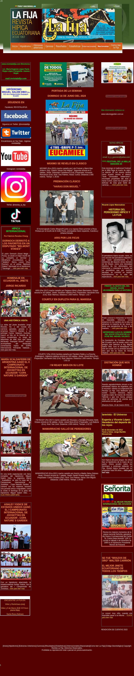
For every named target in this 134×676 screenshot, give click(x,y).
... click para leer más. (16, 349)
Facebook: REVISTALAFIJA (16, 107)
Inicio (5, 646)
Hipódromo (13, 646)
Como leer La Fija (97, 646)
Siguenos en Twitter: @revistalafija (16, 124)
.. (16, 589)
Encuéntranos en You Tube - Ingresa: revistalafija (16, 142)
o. (16, 494)
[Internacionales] (73, 646)
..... (19, 268)
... (116, 353)
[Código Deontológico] (114, 646)
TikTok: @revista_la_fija (16, 205)
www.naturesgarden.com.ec (112, 114)
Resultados (49, 646)
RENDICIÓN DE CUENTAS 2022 (114, 630)
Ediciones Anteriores (27, 646)
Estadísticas (61, 646)
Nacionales (85, 646)
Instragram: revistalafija (16, 169)
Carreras (40, 646)
